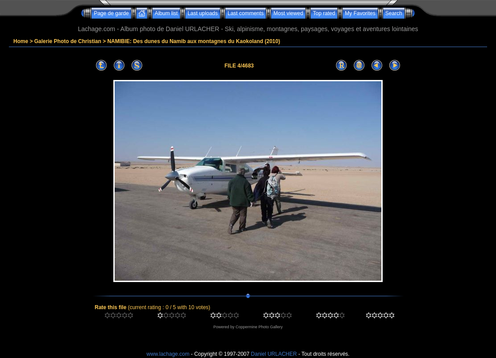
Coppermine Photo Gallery (259, 327)
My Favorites (360, 13)
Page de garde (111, 13)
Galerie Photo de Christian (67, 41)
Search (393, 13)
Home (20, 41)
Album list (166, 13)
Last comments (246, 13)
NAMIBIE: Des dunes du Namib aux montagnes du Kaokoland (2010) (193, 41)
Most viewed (288, 13)
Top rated (324, 13)
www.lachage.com (168, 354)
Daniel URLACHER (274, 354)
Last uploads (203, 13)
